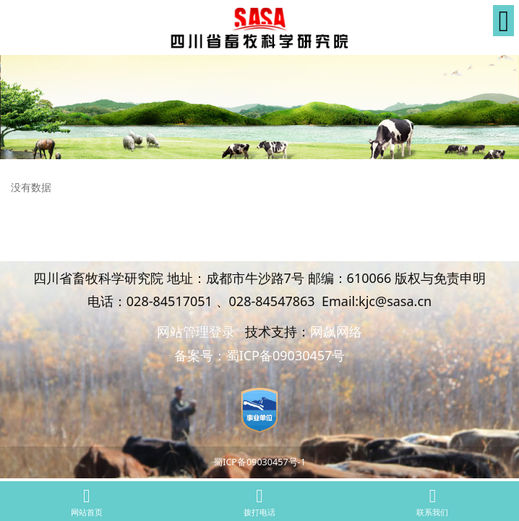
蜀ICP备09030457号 (286, 355)
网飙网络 (336, 331)
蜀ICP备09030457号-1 (259, 462)
